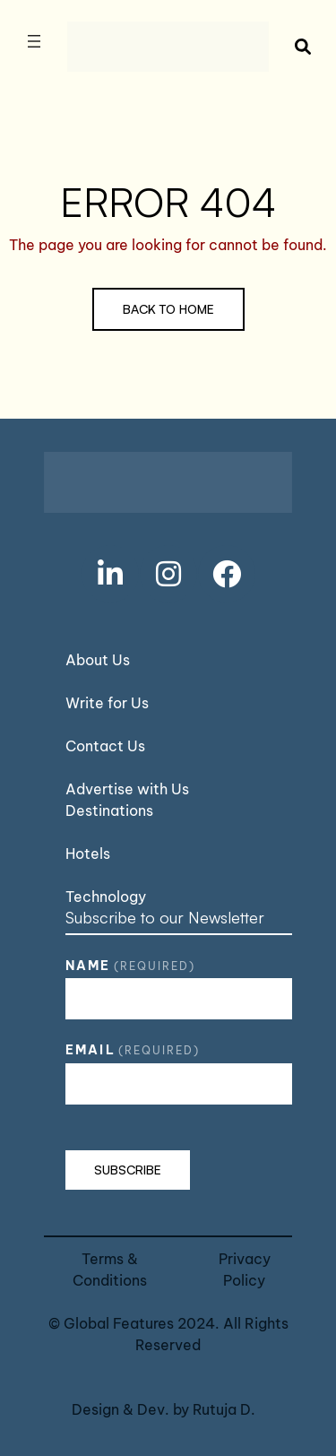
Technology (105, 897)
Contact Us (105, 746)
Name (130, 966)
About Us (97, 660)
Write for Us (107, 703)
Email (132, 1050)
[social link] (110, 573)
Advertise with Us (127, 789)
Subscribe (127, 1169)
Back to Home (168, 308)
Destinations (109, 810)
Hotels (87, 853)
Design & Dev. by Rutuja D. (163, 1409)
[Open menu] (34, 41)
